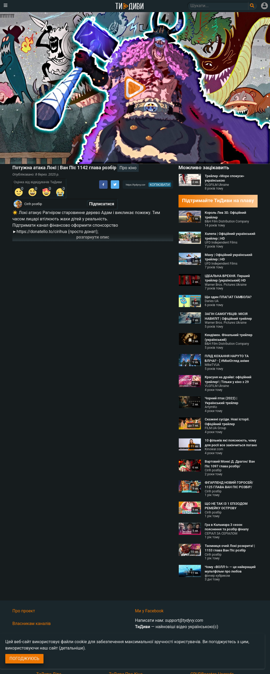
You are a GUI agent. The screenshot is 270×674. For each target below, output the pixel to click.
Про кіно (127, 167)
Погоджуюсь (24, 658)
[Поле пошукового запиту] (252, 6)
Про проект (23, 610)
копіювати (160, 185)
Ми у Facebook (149, 610)
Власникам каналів (31, 623)
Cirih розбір (33, 204)
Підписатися (101, 203)
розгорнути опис (92, 237)
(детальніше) (72, 648)
